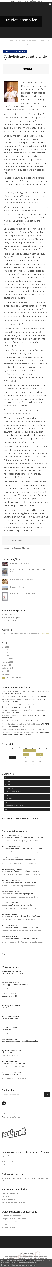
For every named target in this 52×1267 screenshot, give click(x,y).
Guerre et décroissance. (12, 973)
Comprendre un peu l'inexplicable (14, 1219)
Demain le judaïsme (9, 1159)
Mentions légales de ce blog (22, 1258)
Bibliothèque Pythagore (10, 1193)
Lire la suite (45, 634)
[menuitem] (23, 40)
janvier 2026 (6, 656)
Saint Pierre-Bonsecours (36, 721)
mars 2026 (5, 650)
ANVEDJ (42, 729)
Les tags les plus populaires (40, 1256)
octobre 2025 (6, 665)
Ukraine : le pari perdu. (24, 894)
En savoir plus (30, 1265)
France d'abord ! (9, 1030)
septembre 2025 (7, 668)
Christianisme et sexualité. (24, 860)
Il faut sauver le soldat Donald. (15, 1064)
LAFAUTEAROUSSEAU (13, 693)
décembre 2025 (7, 659)
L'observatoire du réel (9, 1222)
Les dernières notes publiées (26, 1256)
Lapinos (5, 849)
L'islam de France (8, 1165)
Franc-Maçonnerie (8, 1199)
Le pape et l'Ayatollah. (11, 1075)
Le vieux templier (21, 20)
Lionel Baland (40, 696)
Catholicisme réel (8, 1162)
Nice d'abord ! (8, 1052)
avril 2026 (5, 647)
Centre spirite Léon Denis (11, 1196)
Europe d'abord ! (9, 996)
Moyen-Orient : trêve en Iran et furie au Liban (20, 724)
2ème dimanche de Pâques (12, 721)
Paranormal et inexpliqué (14, 806)
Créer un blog (22, 1253)
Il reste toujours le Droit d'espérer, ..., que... (18, 729)
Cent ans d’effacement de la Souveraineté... (19, 732)
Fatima (4, 1225)
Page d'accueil (45, 40)
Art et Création (10, 785)
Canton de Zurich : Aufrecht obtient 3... (17, 696)
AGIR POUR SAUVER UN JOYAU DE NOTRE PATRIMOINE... (25, 691)
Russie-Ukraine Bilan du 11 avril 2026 (16, 715)
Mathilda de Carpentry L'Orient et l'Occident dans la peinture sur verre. (25, 1179)
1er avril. (5, 1007)
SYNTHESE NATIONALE (11, 712)
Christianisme (10, 788)
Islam (7, 795)
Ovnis (7, 802)
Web (6, 809)
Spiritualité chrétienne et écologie (13, 1202)
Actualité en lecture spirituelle (15, 778)
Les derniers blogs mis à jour (12, 1256)
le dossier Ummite (8, 1228)
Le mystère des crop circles (11, 1216)
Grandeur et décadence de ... (26, 871)
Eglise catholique (8, 1156)
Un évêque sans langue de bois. (26, 939)
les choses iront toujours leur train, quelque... (19, 699)
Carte (5, 954)
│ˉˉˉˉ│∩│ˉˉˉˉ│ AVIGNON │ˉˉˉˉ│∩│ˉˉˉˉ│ (16, 707)
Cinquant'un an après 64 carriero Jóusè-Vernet (20, 705)
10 (40, 754)
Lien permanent (15, 540)
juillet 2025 (6, 674)
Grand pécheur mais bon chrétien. (29, 837)
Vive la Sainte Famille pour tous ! (38, 45)
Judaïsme (8, 799)
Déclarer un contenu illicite (8, 1258)
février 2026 (6, 653)
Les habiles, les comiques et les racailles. (20, 1041)
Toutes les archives (13, 678)
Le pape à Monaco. (10, 1018)
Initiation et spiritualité (13, 792)
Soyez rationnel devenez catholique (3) (23, 40)
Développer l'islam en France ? (15, 985)
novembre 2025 (7, 662)
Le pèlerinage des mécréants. (27, 916)
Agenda (7, 781)
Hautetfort (30, 1253)
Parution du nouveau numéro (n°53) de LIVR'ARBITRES (23, 710)
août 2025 (5, 671)
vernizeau (6, 837)
